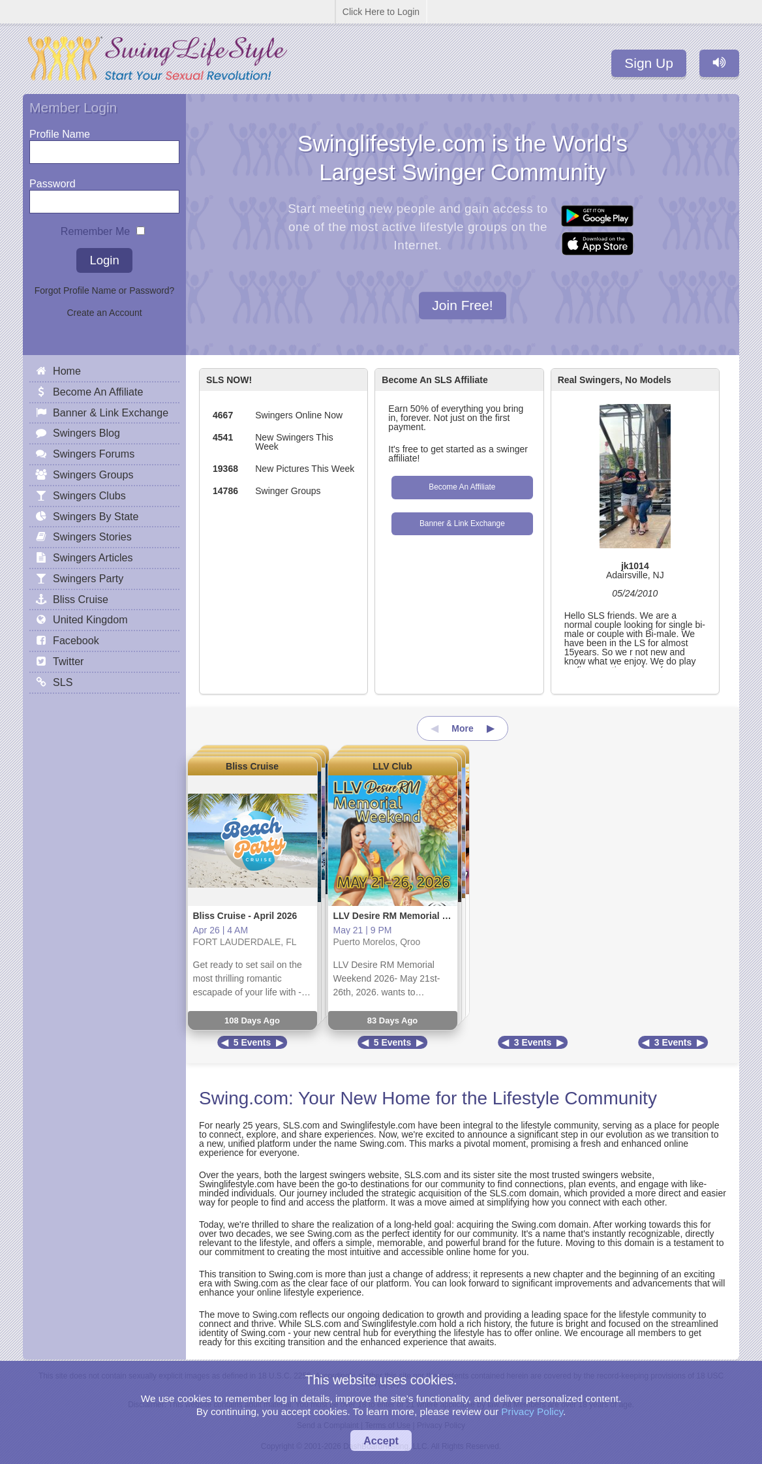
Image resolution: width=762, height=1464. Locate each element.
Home (67, 371)
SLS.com (301, 1125)
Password (52, 180)
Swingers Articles (93, 557)
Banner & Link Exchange (462, 523)
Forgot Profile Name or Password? (105, 290)
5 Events (252, 1042)
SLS (62, 682)
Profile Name (59, 131)
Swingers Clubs (89, 495)
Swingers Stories (92, 536)
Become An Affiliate (462, 486)
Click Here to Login (381, 12)
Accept (381, 1440)
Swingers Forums (93, 453)
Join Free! (462, 305)
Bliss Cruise (252, 766)
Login (104, 260)
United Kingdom (90, 619)
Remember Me (95, 228)
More (462, 728)
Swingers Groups (93, 474)
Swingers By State (96, 516)
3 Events (533, 1042)
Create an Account (104, 312)
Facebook (76, 640)
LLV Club (392, 766)
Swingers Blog (86, 433)
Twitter (68, 661)
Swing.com (243, 1098)
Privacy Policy (532, 1411)
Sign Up (648, 62)
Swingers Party (88, 578)
